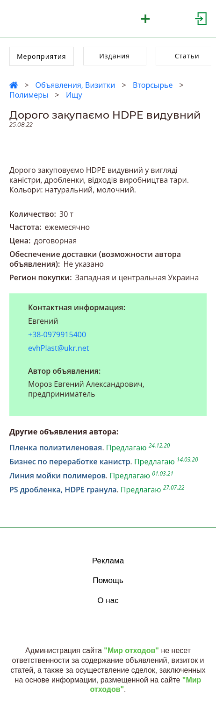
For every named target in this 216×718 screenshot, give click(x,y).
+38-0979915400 (57, 335)
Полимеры (28, 95)
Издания (114, 55)
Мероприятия (41, 56)
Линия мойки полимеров (57, 475)
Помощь (108, 580)
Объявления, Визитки (75, 85)
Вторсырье (153, 85)
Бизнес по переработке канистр (69, 461)
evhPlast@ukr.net (58, 348)
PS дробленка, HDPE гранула (63, 489)
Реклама (108, 560)
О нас (107, 600)
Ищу (74, 95)
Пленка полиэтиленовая (55, 447)
